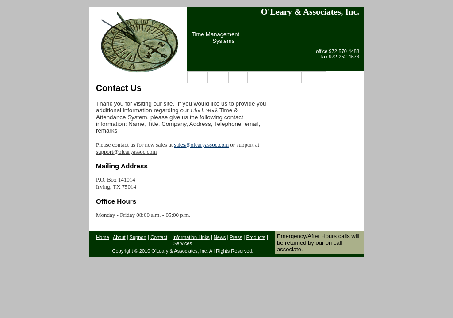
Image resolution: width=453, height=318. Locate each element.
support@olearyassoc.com (126, 151)
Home (197, 77)
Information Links (191, 237)
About (218, 77)
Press (236, 237)
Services (182, 243)
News (238, 77)
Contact (314, 77)
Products (261, 77)
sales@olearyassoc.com (201, 144)
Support (289, 77)
